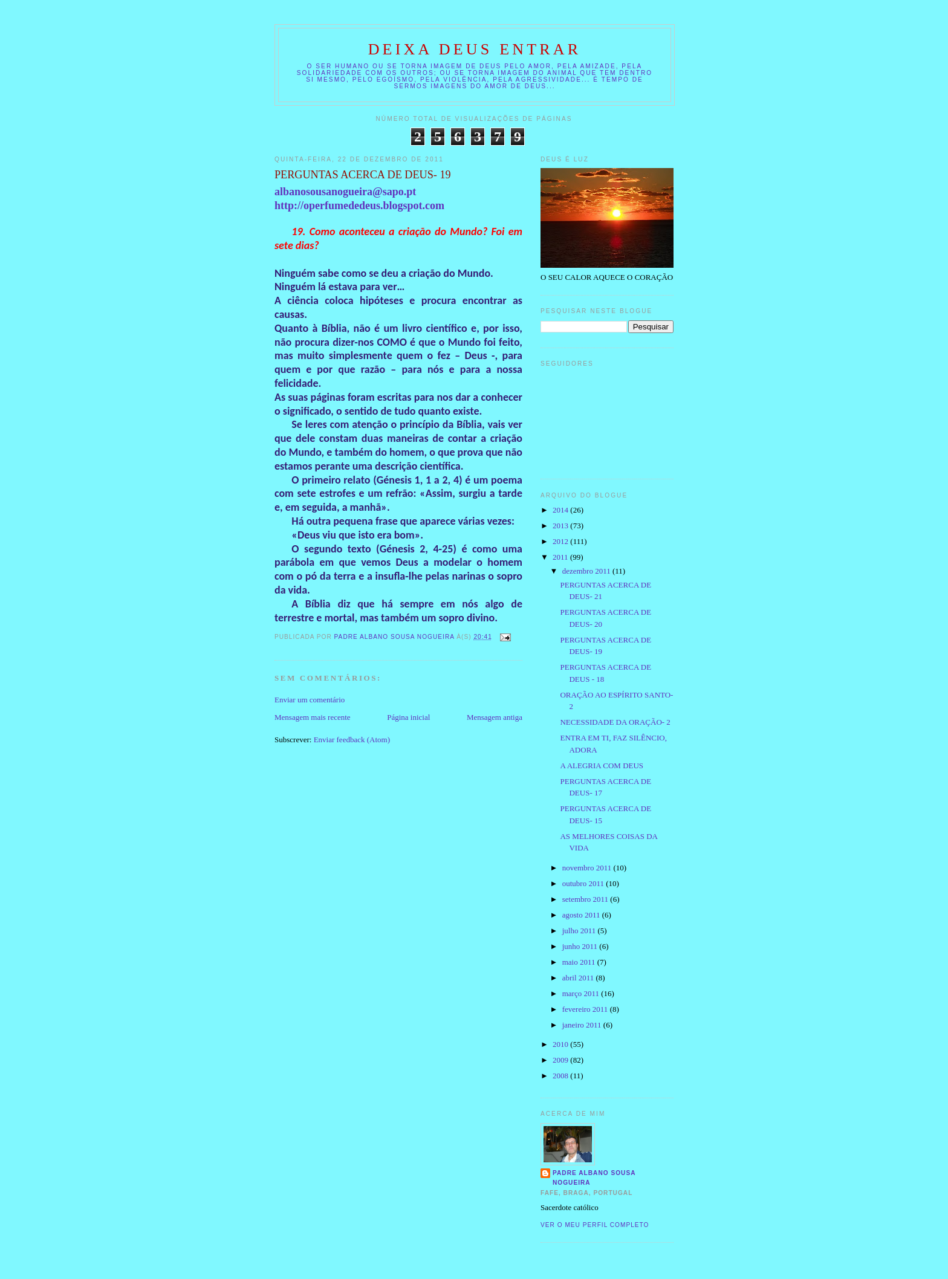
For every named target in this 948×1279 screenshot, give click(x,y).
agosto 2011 (582, 914)
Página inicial (408, 717)
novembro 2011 (588, 867)
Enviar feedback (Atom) (352, 739)
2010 (561, 1044)
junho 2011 (581, 946)
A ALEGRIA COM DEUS (601, 765)
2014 (561, 509)
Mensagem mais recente (312, 717)
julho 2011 (580, 930)
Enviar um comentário (309, 699)
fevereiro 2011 (586, 1009)
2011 (561, 557)
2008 (561, 1075)
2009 (561, 1059)
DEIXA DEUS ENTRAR (475, 49)
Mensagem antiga (494, 717)
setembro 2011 (586, 899)
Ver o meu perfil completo (595, 1225)
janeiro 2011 (582, 1024)
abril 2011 (579, 977)
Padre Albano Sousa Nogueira (594, 1178)
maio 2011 (579, 962)
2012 (561, 541)
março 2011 (582, 993)
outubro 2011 (584, 883)
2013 (561, 525)
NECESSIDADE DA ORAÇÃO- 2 (615, 722)
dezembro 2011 (587, 570)
